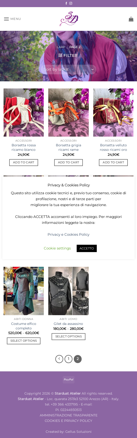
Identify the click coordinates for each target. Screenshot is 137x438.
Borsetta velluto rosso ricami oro (113, 147)
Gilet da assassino (68, 324)
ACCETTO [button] (87, 248)
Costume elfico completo (23, 326)
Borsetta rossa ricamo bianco (24, 147)
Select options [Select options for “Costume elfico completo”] (23, 340)
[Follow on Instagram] (70, 3)
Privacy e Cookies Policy (68, 234)
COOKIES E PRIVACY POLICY (68, 421)
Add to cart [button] (23, 162)
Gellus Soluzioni (78, 431)
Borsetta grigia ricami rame (68, 147)
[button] (12, 19)
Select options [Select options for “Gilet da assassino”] (68, 336)
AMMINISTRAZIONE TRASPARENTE (68, 415)
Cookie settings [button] (57, 248)
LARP (61, 47)
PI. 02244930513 (68, 410)
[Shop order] (68, 69)
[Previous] (59, 359)
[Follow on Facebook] (66, 3)
